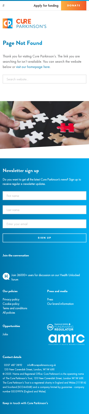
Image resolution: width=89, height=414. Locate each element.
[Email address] (44, 223)
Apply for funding (46, 5)
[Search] (4, 5)
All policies (9, 312)
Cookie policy (11, 304)
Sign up (44, 237)
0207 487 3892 (13, 365)
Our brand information (60, 304)
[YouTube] (21, 263)
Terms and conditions (15, 308)
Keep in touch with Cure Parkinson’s (25, 403)
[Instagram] (6, 263)
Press (50, 299)
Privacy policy (11, 299)
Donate (73, 5)
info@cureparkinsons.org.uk (41, 365)
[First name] (44, 195)
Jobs (5, 334)
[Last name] (44, 209)
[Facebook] (3, 263)
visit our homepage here (33, 66)
